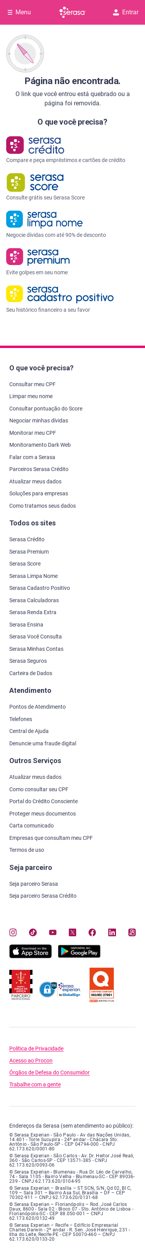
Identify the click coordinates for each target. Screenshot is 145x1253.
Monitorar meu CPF (32, 433)
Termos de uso (26, 850)
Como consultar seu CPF (38, 789)
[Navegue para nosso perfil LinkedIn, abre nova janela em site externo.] (112, 932)
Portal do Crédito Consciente (43, 801)
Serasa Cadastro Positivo (39, 588)
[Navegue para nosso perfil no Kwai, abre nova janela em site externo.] (132, 932)
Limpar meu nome (31, 396)
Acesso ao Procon (31, 1061)
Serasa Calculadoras (34, 600)
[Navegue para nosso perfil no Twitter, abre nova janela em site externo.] (72, 932)
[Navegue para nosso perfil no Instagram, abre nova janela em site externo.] (13, 932)
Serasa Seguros (28, 661)
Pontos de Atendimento (37, 707)
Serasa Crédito (26, 539)
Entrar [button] (125, 12)
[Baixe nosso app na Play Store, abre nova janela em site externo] (79, 956)
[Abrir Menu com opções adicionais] (19, 12)
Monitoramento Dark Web (40, 445)
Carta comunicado (31, 825)
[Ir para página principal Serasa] (73, 12)
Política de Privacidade (36, 1049)
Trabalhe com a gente (35, 1085)
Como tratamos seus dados (42, 506)
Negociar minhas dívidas (38, 420)
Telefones (20, 719)
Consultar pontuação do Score (45, 408)
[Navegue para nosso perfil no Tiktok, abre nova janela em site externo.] (32, 932)
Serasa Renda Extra (32, 612)
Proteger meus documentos (42, 814)
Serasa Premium (29, 552)
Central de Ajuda (29, 731)
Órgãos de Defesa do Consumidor (49, 1073)
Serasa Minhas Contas (36, 649)
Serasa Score (25, 564)
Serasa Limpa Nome (33, 576)
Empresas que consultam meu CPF (51, 838)
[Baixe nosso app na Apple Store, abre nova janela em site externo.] (30, 956)
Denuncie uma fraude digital (42, 743)
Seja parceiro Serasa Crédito (43, 896)
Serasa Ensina (26, 624)
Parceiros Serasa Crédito (38, 469)
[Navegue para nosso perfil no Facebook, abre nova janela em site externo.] (92, 932)
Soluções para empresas (38, 493)
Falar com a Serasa (32, 457)
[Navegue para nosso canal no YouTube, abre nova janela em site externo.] (52, 932)
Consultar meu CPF (32, 384)
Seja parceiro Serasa (33, 884)
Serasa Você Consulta (35, 636)
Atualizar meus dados (35, 481)
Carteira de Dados (30, 673)
